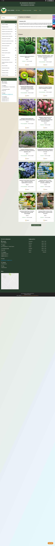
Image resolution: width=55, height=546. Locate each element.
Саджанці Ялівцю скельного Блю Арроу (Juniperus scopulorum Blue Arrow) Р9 (45, 212)
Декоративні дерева (5, 45)
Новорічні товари (5, 75)
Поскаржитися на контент (26, 295)
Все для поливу (4, 65)
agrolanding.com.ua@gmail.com (7, 94)
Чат (50, 543)
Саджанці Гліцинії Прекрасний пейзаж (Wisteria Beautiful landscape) (27, 119)
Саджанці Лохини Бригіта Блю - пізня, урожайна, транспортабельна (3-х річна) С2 (45, 57)
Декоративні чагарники (6, 38)
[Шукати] (15, 17)
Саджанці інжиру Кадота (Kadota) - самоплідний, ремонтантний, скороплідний (27, 212)
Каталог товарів (5, 24)
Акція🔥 (35, 10)
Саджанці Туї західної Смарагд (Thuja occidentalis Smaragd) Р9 (45, 88)
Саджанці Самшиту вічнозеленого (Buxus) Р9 (27, 57)
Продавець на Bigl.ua (27, 294)
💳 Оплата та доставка (27, 10)
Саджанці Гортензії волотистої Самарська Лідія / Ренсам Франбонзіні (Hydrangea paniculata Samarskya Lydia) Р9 (45, 119)
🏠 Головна (18, 10)
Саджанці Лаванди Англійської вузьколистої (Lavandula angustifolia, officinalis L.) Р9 (27, 150)
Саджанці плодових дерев (6, 43)
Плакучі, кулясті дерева (6, 52)
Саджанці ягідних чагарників (7, 36)
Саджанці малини (5, 70)
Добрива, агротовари (6, 57)
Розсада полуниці (5, 26)
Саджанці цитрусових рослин (7, 31)
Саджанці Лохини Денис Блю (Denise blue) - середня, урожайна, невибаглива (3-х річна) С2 (27, 181)
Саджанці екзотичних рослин (7, 29)
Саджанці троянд (5, 72)
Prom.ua (32, 293)
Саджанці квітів (5, 50)
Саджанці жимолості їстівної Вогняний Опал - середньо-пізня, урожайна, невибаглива (45, 181)
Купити (28, 64)
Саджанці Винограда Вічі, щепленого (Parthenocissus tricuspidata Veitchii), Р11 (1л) (45, 150)
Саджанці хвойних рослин (6, 33)
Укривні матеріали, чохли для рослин (7, 63)
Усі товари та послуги (35, 225)
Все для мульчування (6, 59)
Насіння (3, 55)
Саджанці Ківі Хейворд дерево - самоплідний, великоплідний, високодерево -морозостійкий (27, 87)
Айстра (50, 26)
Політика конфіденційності (34, 295)
